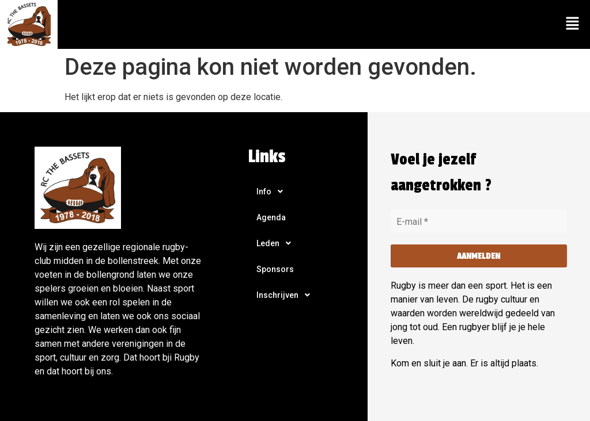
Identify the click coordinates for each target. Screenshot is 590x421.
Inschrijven (286, 295)
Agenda (271, 217)
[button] (572, 24)
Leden (276, 243)
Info (272, 191)
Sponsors (275, 269)
